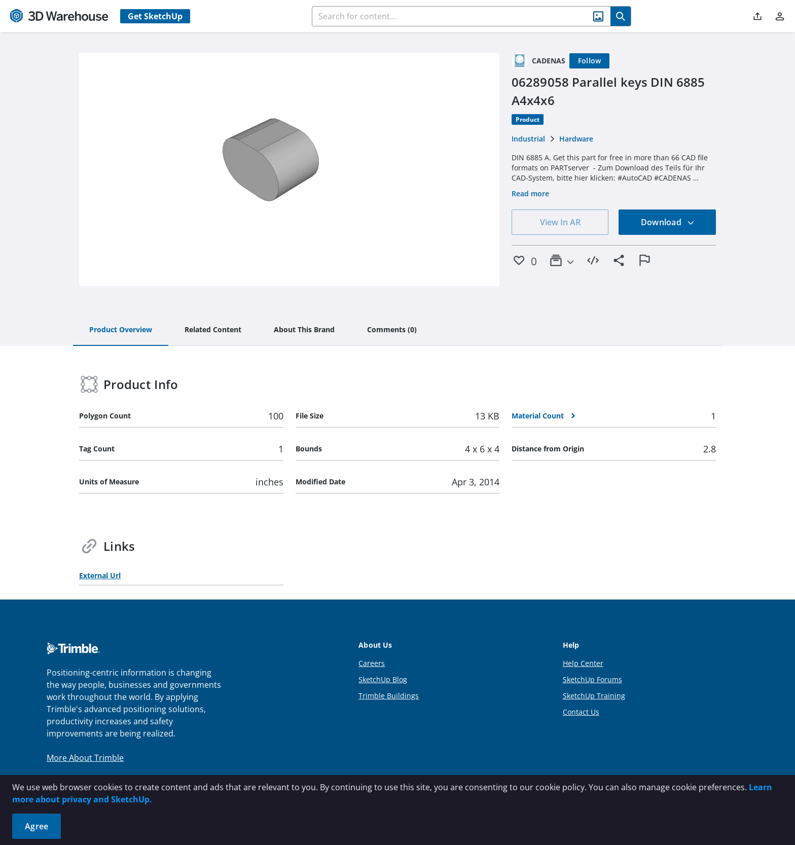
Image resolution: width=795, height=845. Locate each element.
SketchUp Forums (592, 679)
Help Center (583, 663)
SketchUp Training (594, 695)
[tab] (120, 330)
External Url (100, 575)
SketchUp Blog (382, 679)
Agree (36, 826)
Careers (371, 663)
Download (668, 222)
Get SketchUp (155, 16)
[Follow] (589, 60)
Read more (530, 193)
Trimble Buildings (388, 695)
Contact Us (581, 712)
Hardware (576, 139)
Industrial (528, 139)
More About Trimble (85, 757)
